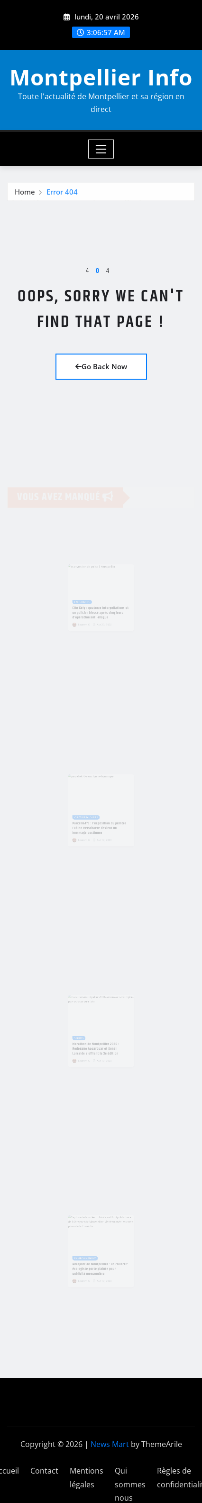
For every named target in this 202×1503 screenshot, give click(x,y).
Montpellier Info (101, 77)
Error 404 (62, 193)
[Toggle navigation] (101, 149)
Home (25, 193)
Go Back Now (101, 366)
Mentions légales (86, 1478)
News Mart (110, 1444)
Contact (44, 1471)
